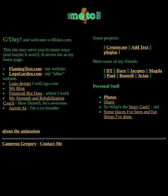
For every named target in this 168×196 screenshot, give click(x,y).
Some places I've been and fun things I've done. (130, 114)
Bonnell (126, 75)
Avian (143, 75)
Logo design (20, 83)
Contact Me (51, 143)
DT (109, 70)
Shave (109, 102)
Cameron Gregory (19, 143)
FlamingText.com (25, 68)
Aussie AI (17, 108)
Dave (121, 70)
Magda (155, 70)
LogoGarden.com (25, 73)
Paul (111, 75)
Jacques (137, 70)
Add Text (139, 47)
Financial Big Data (25, 93)
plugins (110, 52)
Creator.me (116, 47)
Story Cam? (139, 107)
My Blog (17, 88)
